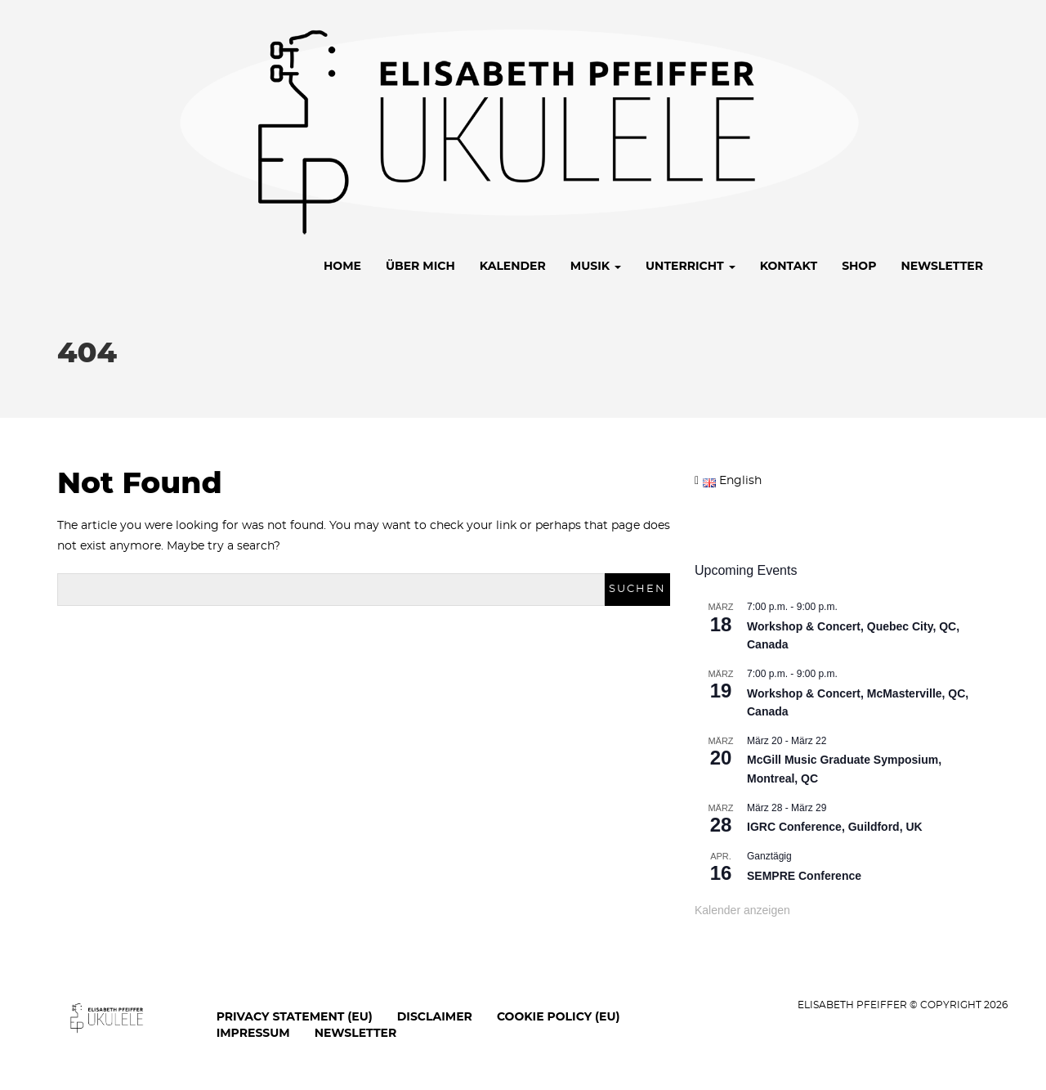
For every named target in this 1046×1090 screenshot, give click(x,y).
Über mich (420, 265)
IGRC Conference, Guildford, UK (835, 826)
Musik (595, 265)
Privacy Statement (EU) (295, 1016)
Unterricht (690, 265)
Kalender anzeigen (742, 910)
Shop (859, 265)
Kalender (513, 265)
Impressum (253, 1032)
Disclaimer (434, 1016)
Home (342, 265)
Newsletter (942, 265)
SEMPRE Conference (804, 875)
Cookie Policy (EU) (558, 1016)
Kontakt (788, 265)
